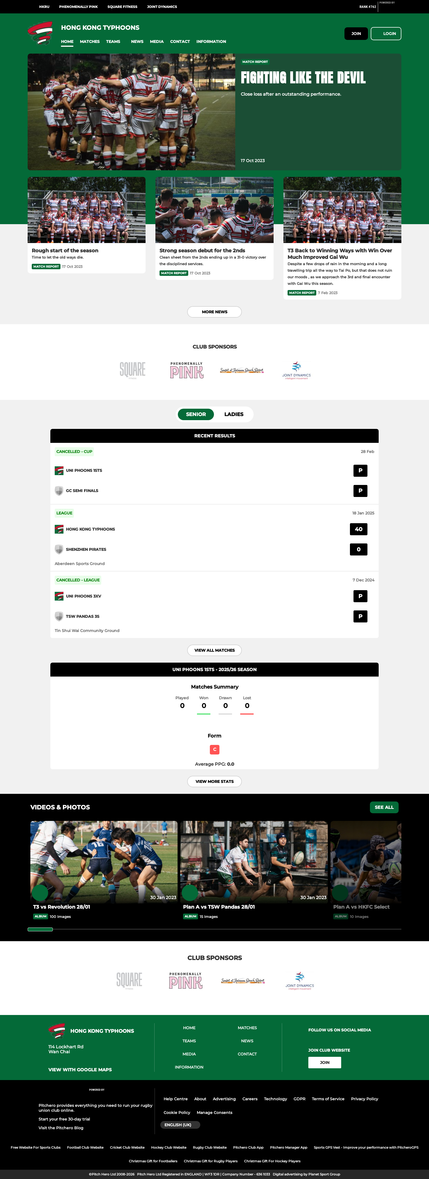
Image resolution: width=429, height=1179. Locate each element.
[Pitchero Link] (390, 9)
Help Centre (176, 1098)
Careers (249, 1098)
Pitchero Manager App (288, 1147)
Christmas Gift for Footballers (153, 1161)
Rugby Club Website (210, 1147)
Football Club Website (85, 1147)
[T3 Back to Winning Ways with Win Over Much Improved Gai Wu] (342, 210)
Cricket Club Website (127, 1147)
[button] (67, 41)
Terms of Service (328, 1098)
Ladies (233, 414)
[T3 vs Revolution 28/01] (104, 862)
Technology (275, 1098)
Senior (196, 414)
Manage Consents (214, 1112)
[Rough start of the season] (87, 210)
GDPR (299, 1098)
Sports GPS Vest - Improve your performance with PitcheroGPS (366, 1147)
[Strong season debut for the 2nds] (214, 210)
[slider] (40, 929)
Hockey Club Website (168, 1147)
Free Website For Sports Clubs (35, 1147)
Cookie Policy (177, 1112)
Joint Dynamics (162, 7)
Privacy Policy (364, 1098)
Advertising (224, 1098)
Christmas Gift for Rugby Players (210, 1161)
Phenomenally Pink (78, 7)
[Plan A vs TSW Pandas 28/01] (253, 862)
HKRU (44, 7)
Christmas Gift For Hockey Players (272, 1161)
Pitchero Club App (248, 1147)
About (200, 1098)
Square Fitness (122, 7)
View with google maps (80, 1070)
